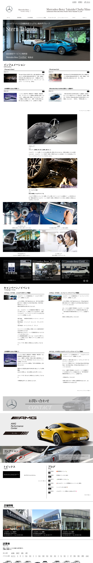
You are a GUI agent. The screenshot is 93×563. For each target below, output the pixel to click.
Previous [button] (84, 196)
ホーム (8, 17)
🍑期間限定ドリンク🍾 (61, 387)
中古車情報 (30, 17)
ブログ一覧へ (87, 410)
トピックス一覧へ (41, 396)
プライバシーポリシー (56, 551)
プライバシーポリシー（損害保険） (70, 551)
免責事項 (88, 551)
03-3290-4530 (20, 450)
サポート (85, 17)
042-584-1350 (78, 450)
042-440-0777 (38, 450)
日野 (18, 547)
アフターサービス (52, 17)
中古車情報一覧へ (11, 195)
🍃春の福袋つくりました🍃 (62, 394)
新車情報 (19, 17)
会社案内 (74, 2)
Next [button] (87, 196)
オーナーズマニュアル (8, 549)
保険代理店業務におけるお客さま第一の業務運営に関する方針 (35, 551)
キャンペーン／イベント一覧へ (83, 306)
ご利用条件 (82, 551)
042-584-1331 (67, 450)
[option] (46, 185)
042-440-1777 (49, 450)
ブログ (73, 17)
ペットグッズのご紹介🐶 (62, 402)
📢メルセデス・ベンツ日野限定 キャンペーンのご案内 (68, 398)
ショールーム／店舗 (41, 17)
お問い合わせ (87, 2)
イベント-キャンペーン (63, 17)
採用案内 (80, 2)
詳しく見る (14, 348)
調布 (18, 544)
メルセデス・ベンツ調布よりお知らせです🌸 (66, 406)
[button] (5, 40)
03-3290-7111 (9, 450)
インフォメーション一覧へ (84, 110)
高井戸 (18, 542)
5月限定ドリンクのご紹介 (62, 391)
